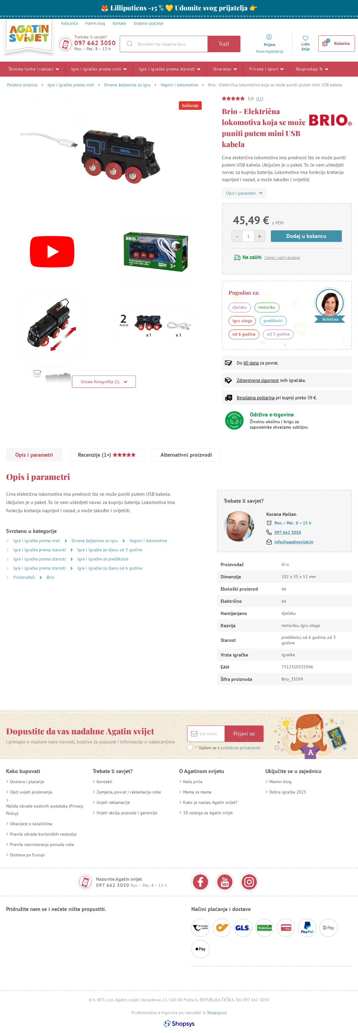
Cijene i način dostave (282, 257)
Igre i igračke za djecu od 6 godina (109, 568)
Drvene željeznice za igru (127, 85)
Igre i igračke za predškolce (102, 559)
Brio (50, 577)
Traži (223, 43)
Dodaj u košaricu (306, 235)
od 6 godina (243, 334)
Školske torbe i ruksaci (34, 69)
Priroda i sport (266, 69)
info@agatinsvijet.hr (294, 542)
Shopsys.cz (217, 1012)
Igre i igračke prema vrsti (98, 69)
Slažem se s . (228, 747)
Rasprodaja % (312, 69)
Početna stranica (22, 85)
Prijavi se (244, 733)
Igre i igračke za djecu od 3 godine (109, 549)
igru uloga (242, 320)
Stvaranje (225, 69)
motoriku (266, 307)
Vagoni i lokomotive (179, 85)
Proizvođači (24, 577)
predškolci (273, 320)
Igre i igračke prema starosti (169, 69)
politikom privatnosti (240, 747)
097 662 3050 (94, 43)
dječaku (239, 307)
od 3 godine (278, 334)
